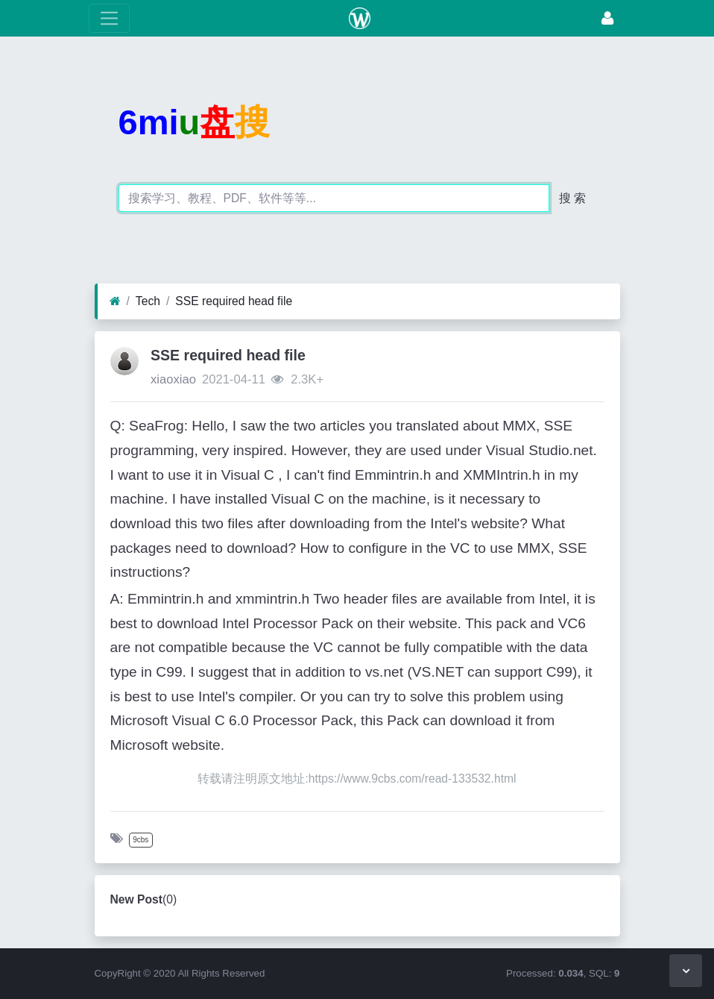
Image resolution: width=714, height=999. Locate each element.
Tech (148, 301)
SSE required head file (233, 301)
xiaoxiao (173, 379)
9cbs (140, 840)
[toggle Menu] (109, 18)
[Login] (607, 18)
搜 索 (572, 198)
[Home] (115, 301)
